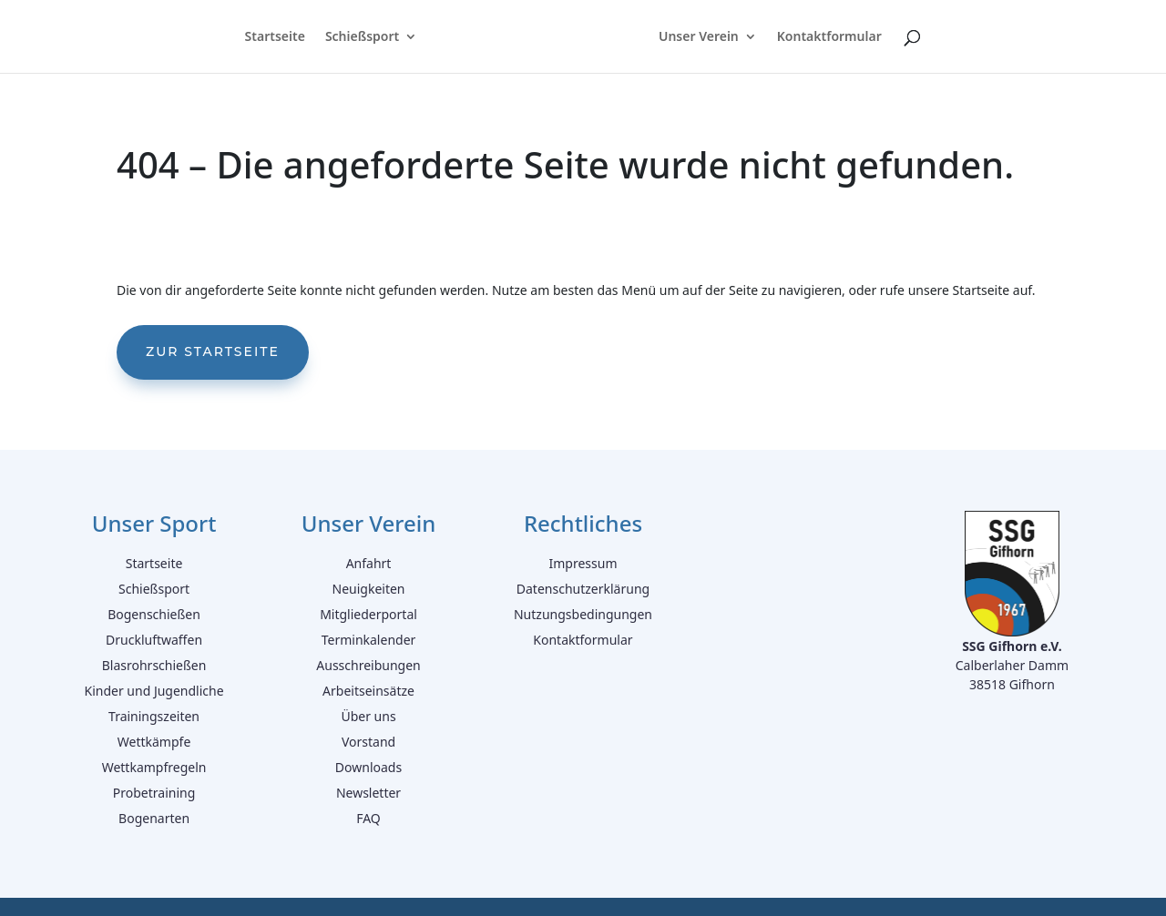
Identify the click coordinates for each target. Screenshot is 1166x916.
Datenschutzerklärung (583, 588)
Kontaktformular (831, 37)
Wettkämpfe (154, 741)
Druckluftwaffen (154, 639)
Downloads (368, 767)
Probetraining (154, 792)
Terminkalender (369, 639)
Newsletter (368, 792)
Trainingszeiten (153, 716)
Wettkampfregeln (154, 767)
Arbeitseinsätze (368, 690)
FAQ (368, 818)
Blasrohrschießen (154, 665)
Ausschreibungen (368, 665)
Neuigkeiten (368, 588)
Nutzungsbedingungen (583, 614)
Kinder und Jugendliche (153, 690)
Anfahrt (369, 563)
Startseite (272, 37)
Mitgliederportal (368, 614)
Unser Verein (700, 37)
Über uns (368, 716)
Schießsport (360, 37)
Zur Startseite (213, 351)
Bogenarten (153, 818)
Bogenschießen (153, 614)
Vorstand (368, 741)
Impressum (582, 563)
